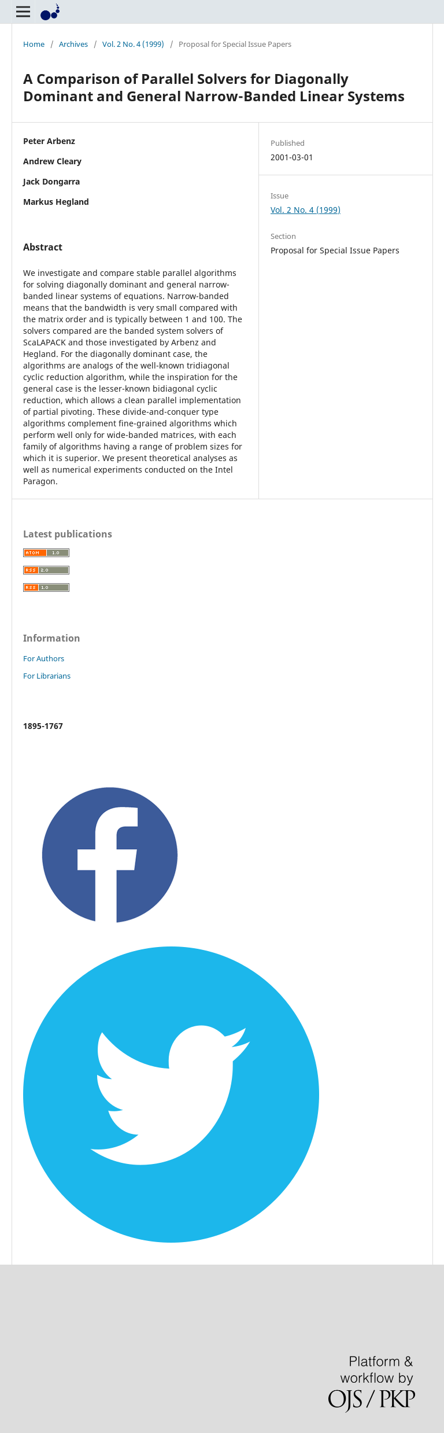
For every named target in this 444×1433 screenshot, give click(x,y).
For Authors (43, 658)
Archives (73, 44)
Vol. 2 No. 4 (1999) (133, 44)
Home (34, 44)
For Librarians (47, 676)
